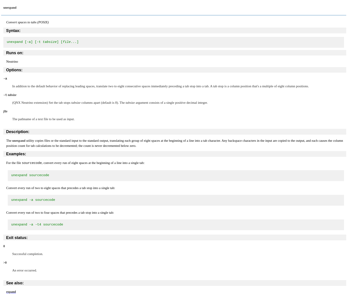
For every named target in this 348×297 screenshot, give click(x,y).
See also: (15, 283)
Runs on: (15, 53)
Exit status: (17, 237)
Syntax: (13, 30)
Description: (18, 132)
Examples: (16, 154)
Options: (14, 70)
